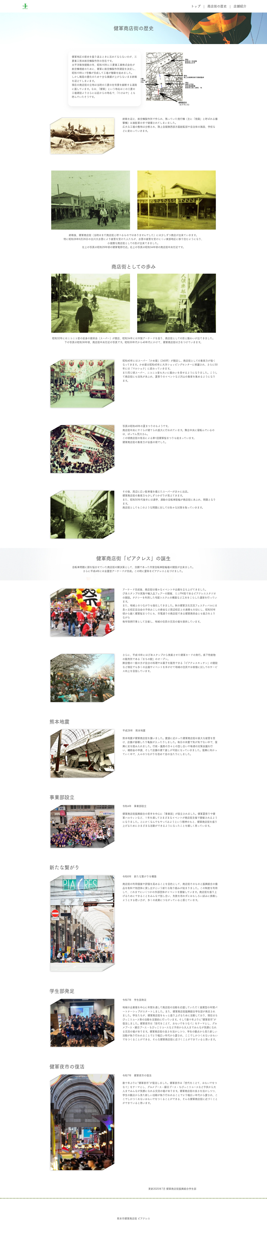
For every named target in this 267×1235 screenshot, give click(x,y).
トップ (196, 6)
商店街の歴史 (217, 6)
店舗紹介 (240, 6)
